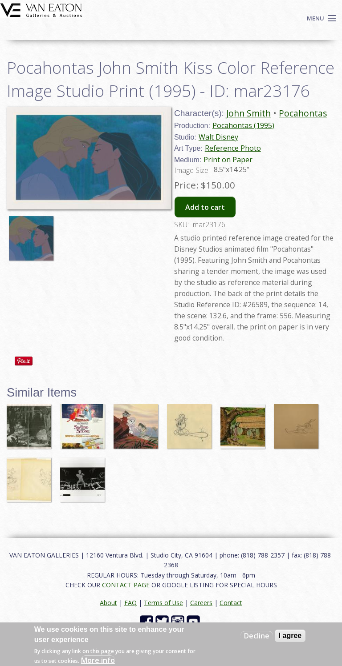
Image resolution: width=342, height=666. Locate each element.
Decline (256, 636)
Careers (201, 602)
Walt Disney (218, 137)
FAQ (130, 602)
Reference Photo (233, 148)
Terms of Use (163, 602)
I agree (290, 635)
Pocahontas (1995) (243, 125)
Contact (231, 602)
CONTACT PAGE (126, 585)
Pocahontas (303, 113)
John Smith (248, 113)
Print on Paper (228, 159)
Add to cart (205, 207)
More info (98, 660)
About (108, 602)
